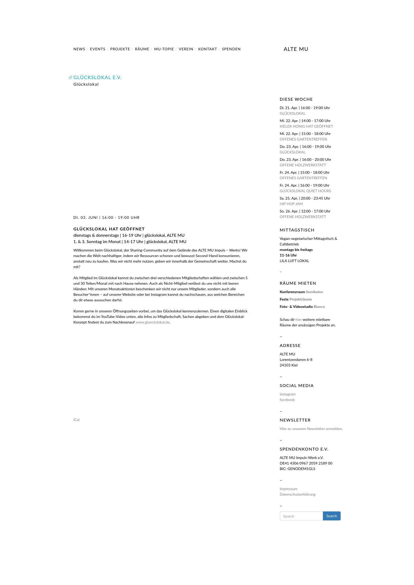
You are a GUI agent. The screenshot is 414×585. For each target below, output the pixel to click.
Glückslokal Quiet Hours (305, 190)
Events (97, 49)
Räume (142, 49)
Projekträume (300, 299)
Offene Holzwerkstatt (303, 165)
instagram (288, 394)
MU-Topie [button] (164, 49)
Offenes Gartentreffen (303, 139)
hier (298, 319)
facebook (287, 399)
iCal (76, 419)
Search (331, 516)
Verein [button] (186, 49)
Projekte (120, 49)
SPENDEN (231, 49)
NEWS (79, 49)
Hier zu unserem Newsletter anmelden (311, 428)
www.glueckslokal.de (152, 322)
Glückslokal (292, 113)
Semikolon (314, 291)
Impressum (289, 488)
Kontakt (207, 49)
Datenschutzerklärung (298, 494)
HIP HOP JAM (291, 203)
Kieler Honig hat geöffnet (306, 126)
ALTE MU (296, 48)
